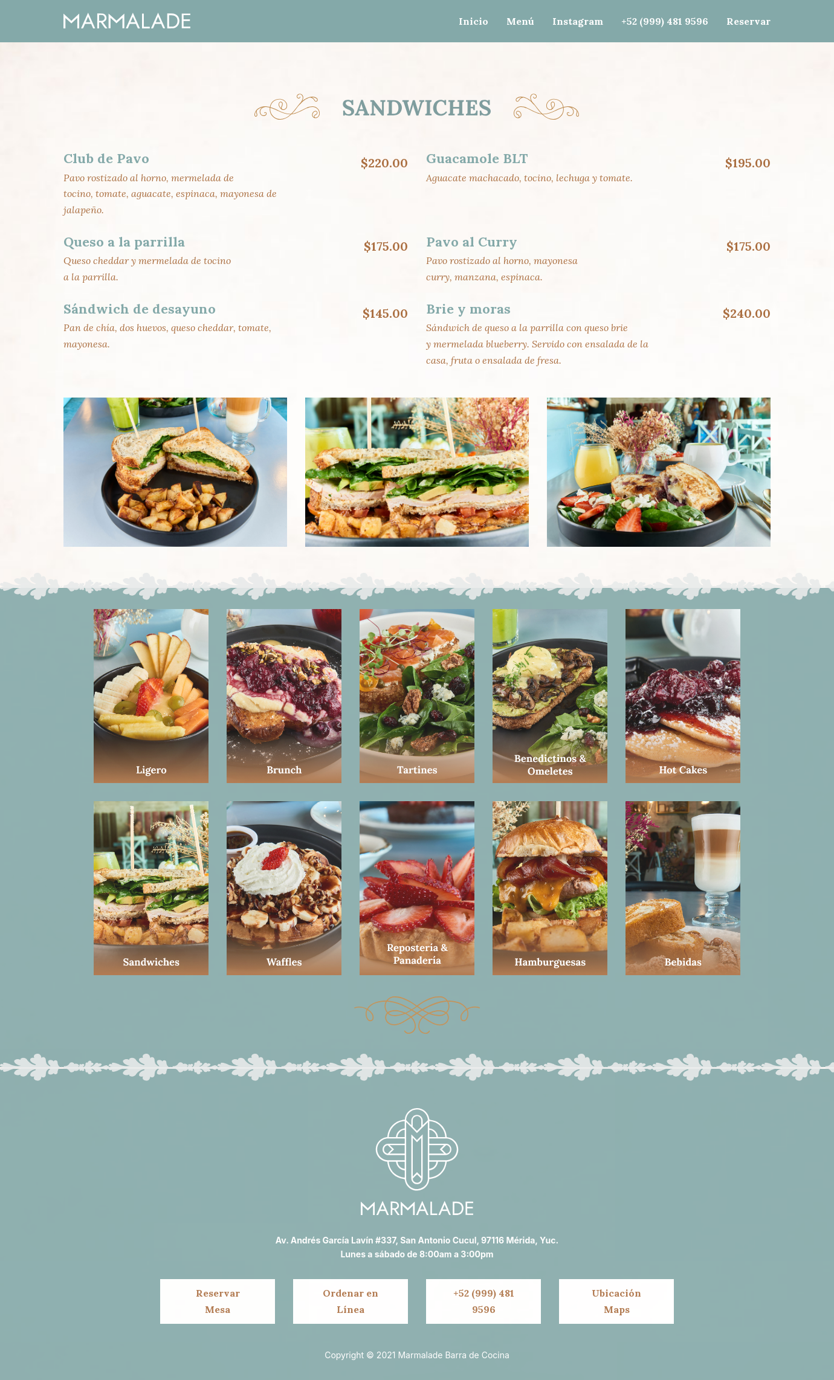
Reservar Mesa (218, 1301)
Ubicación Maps (616, 1301)
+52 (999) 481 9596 (483, 1301)
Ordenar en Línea (350, 1301)
